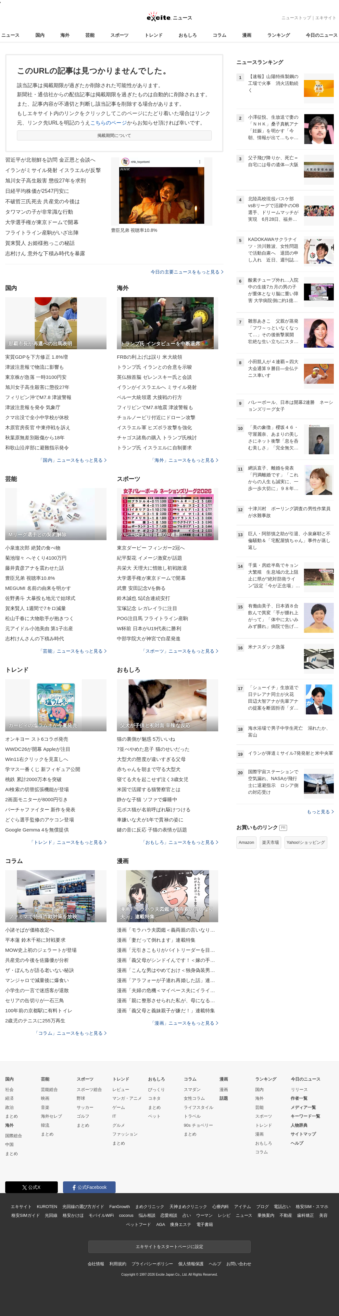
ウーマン (204, 1215)
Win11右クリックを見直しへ (36, 759)
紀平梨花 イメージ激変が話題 (149, 558)
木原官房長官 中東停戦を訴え (37, 427)
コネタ (154, 1098)
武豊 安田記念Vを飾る (141, 588)
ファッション (125, 1134)
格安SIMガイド (25, 1215)
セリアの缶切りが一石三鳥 (34, 1000)
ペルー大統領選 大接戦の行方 (149, 397)
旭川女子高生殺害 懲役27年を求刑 (45, 180)
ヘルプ (297, 1143)
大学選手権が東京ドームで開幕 (42, 222)
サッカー (85, 1107)
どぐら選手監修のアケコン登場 (39, 819)
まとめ (11, 1116)
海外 (64, 35)
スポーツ (119, 35)
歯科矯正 (305, 1215)
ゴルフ (83, 1116)
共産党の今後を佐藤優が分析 (37, 960)
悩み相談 (147, 1215)
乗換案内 (265, 1215)
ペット (154, 1116)
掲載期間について (114, 135)
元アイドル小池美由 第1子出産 (39, 628)
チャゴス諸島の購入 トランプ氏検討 (157, 437)
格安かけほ (73, 1215)
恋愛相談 (168, 1215)
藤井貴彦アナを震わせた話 (34, 568)
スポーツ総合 (89, 1089)
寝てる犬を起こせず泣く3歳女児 (152, 779)
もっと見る (320, 811)
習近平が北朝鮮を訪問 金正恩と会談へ (50, 160)
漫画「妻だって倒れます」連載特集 (156, 940)
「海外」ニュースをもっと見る (184, 460)
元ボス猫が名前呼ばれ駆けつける (154, 809)
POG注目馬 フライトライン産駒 (152, 618)
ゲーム (118, 1107)
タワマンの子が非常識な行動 (39, 212)
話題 (224, 1098)
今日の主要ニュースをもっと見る (187, 271)
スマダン (192, 1089)
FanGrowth (119, 1206)
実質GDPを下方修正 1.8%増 (36, 357)
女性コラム (194, 1098)
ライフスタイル (198, 1107)
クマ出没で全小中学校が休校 (37, 417)
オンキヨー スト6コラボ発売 (36, 739)
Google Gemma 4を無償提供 (37, 829)
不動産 (286, 1215)
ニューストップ (296, 17)
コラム (219, 35)
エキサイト (325, 17)
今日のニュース (322, 35)
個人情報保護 (190, 1263)
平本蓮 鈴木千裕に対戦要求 (35, 940)
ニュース (10, 35)
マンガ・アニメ (127, 1098)
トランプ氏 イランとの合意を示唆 (154, 367)
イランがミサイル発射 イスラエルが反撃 (53, 170)
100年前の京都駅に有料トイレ (38, 1010)
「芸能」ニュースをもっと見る (72, 651)
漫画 (246, 35)
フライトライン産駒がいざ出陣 (42, 232)
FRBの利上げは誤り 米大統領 (149, 357)
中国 (9, 1144)
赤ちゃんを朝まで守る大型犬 (149, 769)
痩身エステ (180, 1224)
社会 (9, 1089)
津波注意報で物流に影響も (34, 367)
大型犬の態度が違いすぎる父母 (151, 759)
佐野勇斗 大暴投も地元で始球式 (40, 598)
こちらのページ (108, 123)
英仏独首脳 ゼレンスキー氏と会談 (154, 377)
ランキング (278, 35)
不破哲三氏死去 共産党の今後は (42, 201)
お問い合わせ (238, 1263)
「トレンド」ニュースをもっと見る (68, 842)
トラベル (192, 1116)
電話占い (282, 1206)
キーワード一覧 (305, 1116)
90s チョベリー (198, 1125)
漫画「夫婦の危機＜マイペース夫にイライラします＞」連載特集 (167, 990)
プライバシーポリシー (152, 1263)
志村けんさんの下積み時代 (34, 638)
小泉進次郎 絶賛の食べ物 (33, 548)
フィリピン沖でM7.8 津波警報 (38, 397)
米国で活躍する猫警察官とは (149, 789)
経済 (9, 1098)
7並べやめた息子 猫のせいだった (153, 749)
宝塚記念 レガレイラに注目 (147, 608)
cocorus (126, 1215)
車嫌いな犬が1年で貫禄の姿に (150, 819)
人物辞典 (299, 1125)
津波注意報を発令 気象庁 (33, 407)
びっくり (156, 1089)
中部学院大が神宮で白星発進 (149, 638)
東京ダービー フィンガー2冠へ (151, 548)
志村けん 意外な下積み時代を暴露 (45, 253)
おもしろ (188, 35)
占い (186, 1215)
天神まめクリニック (188, 1206)
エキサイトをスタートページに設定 (169, 1246)
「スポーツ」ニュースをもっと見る (179, 651)
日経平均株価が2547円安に (37, 191)
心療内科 (220, 1206)
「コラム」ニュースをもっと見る (70, 1033)
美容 (323, 1215)
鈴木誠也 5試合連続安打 (143, 598)
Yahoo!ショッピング (306, 842)
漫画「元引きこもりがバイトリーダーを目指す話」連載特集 (167, 950)
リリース (299, 1089)
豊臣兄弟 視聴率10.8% (30, 578)
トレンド (153, 35)
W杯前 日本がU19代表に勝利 (149, 628)
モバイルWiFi (101, 1215)
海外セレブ (51, 1116)
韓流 (45, 1125)
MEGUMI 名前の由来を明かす (38, 588)
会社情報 (96, 1263)
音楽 (45, 1107)
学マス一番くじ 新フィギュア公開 (42, 769)
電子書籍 (204, 1224)
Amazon (246, 842)
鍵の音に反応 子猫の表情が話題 (152, 829)
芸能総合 (49, 1089)
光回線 (51, 1215)
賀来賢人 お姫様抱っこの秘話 (40, 243)
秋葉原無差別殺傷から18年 (35, 437)
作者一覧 (299, 1098)
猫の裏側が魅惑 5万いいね (146, 739)
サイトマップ (303, 1134)
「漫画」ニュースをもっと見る (184, 1023)
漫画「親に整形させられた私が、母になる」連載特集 (167, 1000)
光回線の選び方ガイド (83, 1206)
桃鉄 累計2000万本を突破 (33, 779)
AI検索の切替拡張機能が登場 (37, 789)
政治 (9, 1107)
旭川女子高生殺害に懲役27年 (37, 387)
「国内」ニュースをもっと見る (72, 460)
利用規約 (117, 1263)
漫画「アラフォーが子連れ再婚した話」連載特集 (167, 980)
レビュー (120, 1089)
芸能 (89, 35)
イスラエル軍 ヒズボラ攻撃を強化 (154, 427)
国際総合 (13, 1135)
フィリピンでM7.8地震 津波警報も (155, 407)
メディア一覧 (303, 1107)
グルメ (118, 1125)
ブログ (262, 1206)
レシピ (224, 1215)
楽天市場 (270, 842)
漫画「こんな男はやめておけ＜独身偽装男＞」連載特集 (167, 970)
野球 (81, 1098)
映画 (45, 1098)
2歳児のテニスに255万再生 (35, 1020)
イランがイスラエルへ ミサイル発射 (157, 387)
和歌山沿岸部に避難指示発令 (37, 447)
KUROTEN (47, 1206)
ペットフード (138, 1224)
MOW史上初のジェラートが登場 (41, 950)
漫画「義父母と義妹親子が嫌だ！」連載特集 (166, 1010)
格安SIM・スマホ (312, 1206)
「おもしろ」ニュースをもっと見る (179, 842)
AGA (160, 1224)
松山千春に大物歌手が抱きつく (39, 618)
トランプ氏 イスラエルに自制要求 (154, 447)
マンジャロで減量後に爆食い (37, 980)
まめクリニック (149, 1206)
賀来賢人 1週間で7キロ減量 (35, 608)
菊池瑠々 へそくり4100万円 (36, 558)
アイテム (242, 1206)
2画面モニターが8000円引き (36, 799)
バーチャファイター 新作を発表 (40, 809)
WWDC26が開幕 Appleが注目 (37, 749)
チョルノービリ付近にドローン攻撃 (156, 417)
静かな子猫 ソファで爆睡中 (147, 799)
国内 (39, 35)
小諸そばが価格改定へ (29, 930)
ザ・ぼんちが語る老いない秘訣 (39, 970)
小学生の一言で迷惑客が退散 (37, 990)
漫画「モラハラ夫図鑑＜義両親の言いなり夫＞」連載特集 (167, 930)
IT (114, 1116)
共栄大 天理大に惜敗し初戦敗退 (152, 568)
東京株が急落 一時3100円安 (36, 377)
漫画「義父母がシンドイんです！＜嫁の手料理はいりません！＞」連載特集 (167, 960)
